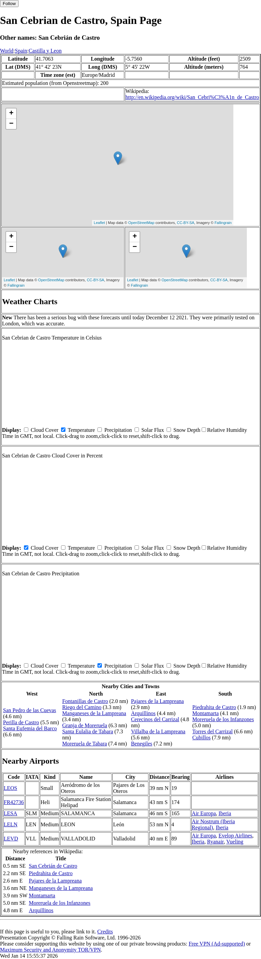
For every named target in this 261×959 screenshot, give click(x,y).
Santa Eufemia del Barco (30, 728)
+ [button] (11, 113)
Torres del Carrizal (212, 731)
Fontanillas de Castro (85, 701)
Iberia (225, 813)
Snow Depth (186, 430)
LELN (11, 824)
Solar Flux (152, 430)
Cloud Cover (44, 430)
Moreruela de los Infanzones (223, 719)
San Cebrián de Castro (53, 866)
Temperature (81, 430)
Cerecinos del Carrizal (155, 719)
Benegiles (141, 743)
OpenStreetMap (141, 223)
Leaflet (99, 223)
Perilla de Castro (21, 722)
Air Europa (204, 813)
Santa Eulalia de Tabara (87, 731)
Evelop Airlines (235, 835)
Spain (21, 51)
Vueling (234, 841)
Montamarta (205, 713)
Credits (105, 931)
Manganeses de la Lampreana (94, 713)
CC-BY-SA (186, 223)
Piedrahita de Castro (214, 707)
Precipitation (118, 430)
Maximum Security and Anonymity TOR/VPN (50, 950)
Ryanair (215, 841)
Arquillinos (143, 713)
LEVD (11, 838)
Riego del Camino (81, 707)
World (6, 51)
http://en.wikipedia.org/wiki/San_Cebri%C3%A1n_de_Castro (192, 97)
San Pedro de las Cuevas (29, 710)
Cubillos (201, 737)
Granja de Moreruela (84, 725)
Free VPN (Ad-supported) (216, 944)
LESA (10, 813)
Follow (9, 3)
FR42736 (14, 802)
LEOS (10, 788)
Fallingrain (223, 223)
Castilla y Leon (45, 51)
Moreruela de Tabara (84, 743)
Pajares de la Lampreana (157, 701)
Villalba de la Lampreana (158, 731)
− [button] (11, 124)
